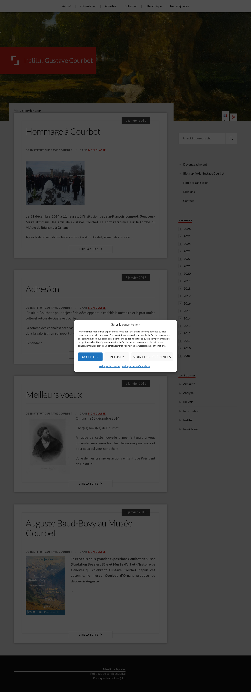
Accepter (90, 357)
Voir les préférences (152, 357)
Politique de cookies (109, 366)
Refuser (117, 357)
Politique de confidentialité (136, 366)
